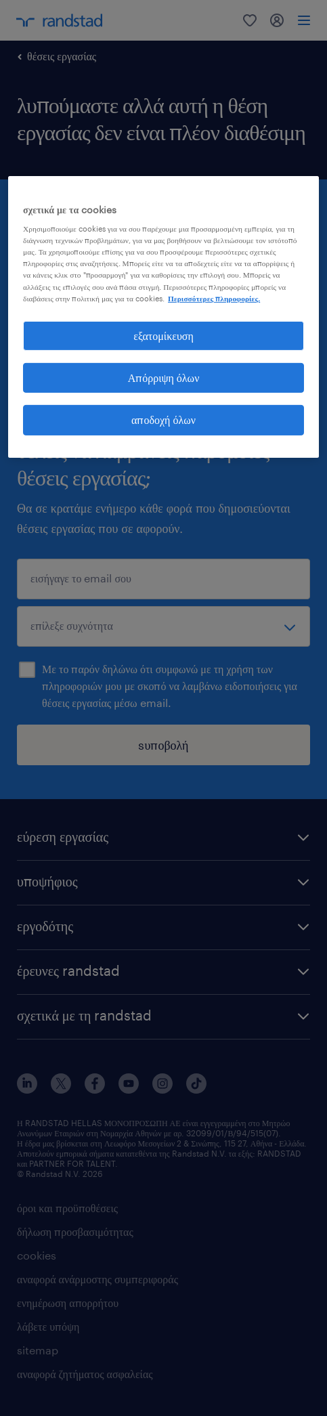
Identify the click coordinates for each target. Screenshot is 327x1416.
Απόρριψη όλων (164, 377)
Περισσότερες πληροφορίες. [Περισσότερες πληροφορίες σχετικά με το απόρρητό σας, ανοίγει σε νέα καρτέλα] (214, 298)
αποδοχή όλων (163, 419)
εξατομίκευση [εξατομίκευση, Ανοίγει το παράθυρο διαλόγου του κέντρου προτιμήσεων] (163, 335)
